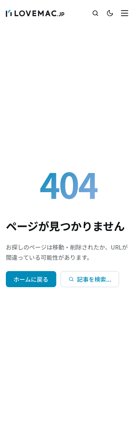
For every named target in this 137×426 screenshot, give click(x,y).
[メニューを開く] (124, 13)
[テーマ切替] (110, 13)
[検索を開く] (95, 13)
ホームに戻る (31, 279)
